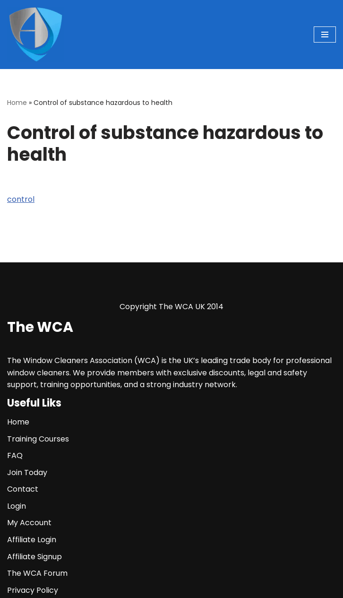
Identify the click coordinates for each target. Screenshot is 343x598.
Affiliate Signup (34, 556)
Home (17, 102)
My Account (29, 522)
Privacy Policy (32, 590)
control (20, 199)
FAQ (15, 455)
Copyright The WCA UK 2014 (171, 306)
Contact (22, 489)
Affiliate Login (31, 539)
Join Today (27, 472)
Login (16, 506)
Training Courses (38, 438)
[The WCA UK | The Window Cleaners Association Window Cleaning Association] (35, 34)
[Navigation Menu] (325, 34)
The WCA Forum (37, 573)
